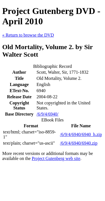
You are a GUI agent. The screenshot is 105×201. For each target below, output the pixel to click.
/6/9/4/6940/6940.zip (78, 143)
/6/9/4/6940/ (48, 114)
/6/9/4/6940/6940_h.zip (81, 134)
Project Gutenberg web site (56, 158)
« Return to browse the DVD (28, 35)
